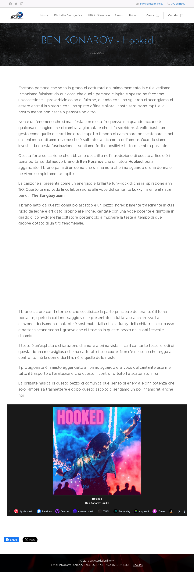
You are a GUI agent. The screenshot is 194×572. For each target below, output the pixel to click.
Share (11, 539)
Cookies (138, 565)
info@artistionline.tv (151, 3)
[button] (152, 15)
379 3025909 (178, 3)
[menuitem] (44, 15)
